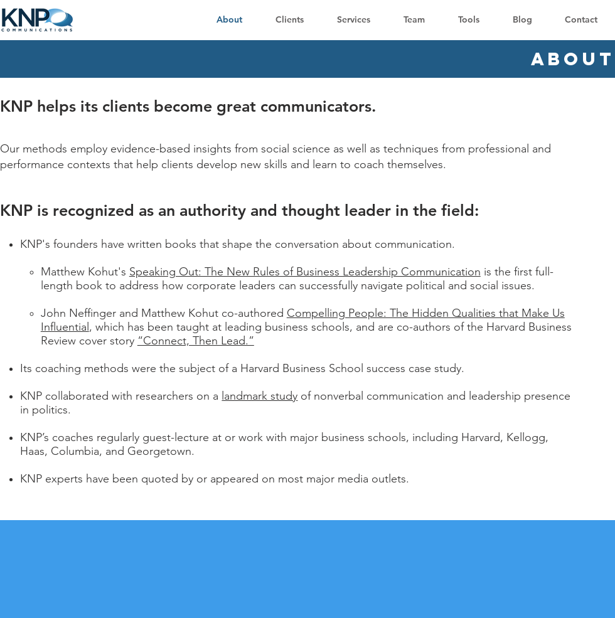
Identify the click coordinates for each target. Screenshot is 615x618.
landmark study (259, 396)
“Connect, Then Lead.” (195, 341)
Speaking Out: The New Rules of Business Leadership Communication (305, 272)
